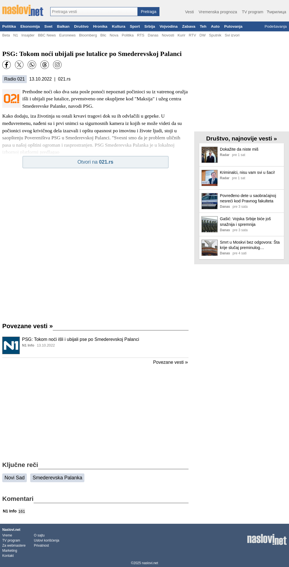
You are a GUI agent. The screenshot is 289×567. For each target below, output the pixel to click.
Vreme (7, 535)
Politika (9, 26)
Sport (135, 26)
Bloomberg (88, 35)
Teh (203, 26)
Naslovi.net (11, 530)
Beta (6, 35)
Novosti (168, 35)
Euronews (67, 35)
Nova (114, 35)
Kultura (118, 26)
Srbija (149, 26)
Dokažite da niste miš (239, 149)
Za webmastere (14, 545)
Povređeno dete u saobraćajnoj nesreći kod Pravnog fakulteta (248, 198)
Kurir (181, 35)
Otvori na (95, 162)
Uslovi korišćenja (46, 540)
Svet (48, 26)
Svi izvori (232, 35)
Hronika (100, 26)
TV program (252, 12)
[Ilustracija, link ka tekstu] (11, 346)
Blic (103, 35)
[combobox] (94, 11)
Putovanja (233, 26)
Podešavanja (275, 26)
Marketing (9, 551)
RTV (192, 35)
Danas (153, 35)
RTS (140, 35)
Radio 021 (14, 79)
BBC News (47, 35)
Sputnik (215, 35)
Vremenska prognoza (218, 12)
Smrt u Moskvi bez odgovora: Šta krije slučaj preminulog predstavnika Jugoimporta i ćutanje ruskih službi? (250, 245)
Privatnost (41, 545)
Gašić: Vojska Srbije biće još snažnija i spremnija (245, 221)
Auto (215, 26)
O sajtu (39, 535)
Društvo (81, 26)
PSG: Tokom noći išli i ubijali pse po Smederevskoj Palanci (80, 339)
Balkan (63, 26)
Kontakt (8, 556)
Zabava (188, 26)
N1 (15, 35)
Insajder (28, 35)
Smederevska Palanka (57, 478)
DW (203, 35)
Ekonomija (30, 26)
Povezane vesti (27, 326)
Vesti (189, 12)
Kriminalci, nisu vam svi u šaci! (247, 172)
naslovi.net (150, 563)
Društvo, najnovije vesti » (241, 138)
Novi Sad (15, 478)
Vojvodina (168, 26)
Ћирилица (276, 12)
